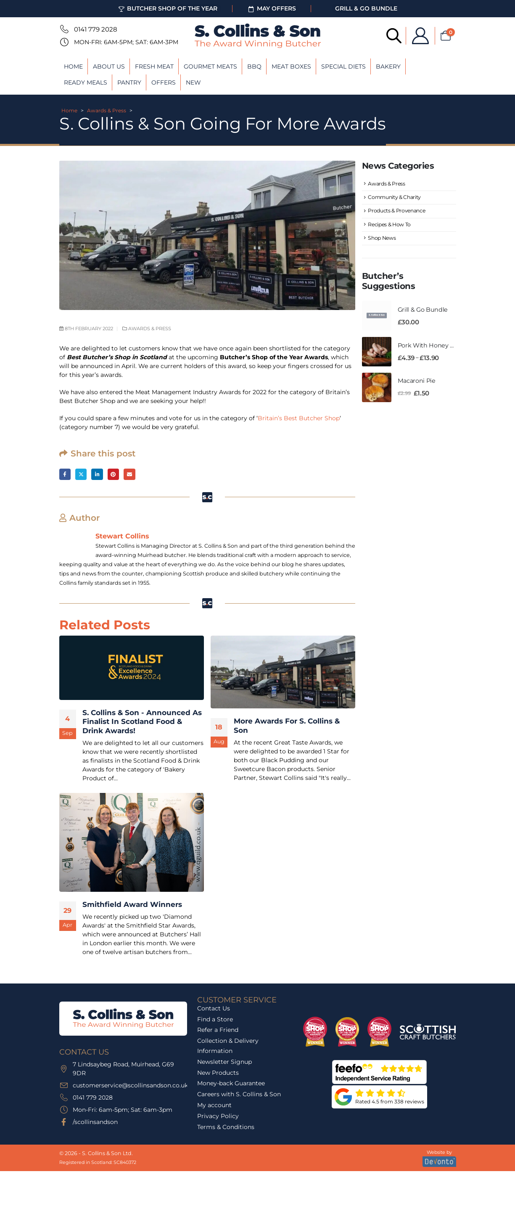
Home (73, 66)
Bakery (388, 66)
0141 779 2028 (95, 29)
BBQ (254, 66)
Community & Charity (396, 199)
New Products (218, 1073)
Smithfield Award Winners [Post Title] (132, 905)
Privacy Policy (218, 1117)
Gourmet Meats (210, 66)
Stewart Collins (122, 537)
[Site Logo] (258, 36)
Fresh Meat (154, 66)
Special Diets (343, 66)
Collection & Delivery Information (228, 1046)
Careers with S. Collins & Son (239, 1095)
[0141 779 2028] (63, 29)
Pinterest (116, 475)
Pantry (129, 82)
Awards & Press (106, 110)
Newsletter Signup (224, 1062)
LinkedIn (99, 475)
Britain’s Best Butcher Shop (299, 418)
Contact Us (213, 1009)
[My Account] (412, 35)
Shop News (382, 243)
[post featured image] (131, 668)
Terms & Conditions (225, 1128)
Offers (163, 82)
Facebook (65, 475)
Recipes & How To (390, 228)
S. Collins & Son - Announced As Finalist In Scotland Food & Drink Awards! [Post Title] (142, 722)
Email (133, 475)
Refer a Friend (217, 1031)
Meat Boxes (291, 66)
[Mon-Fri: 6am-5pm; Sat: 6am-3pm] (63, 42)
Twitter (82, 475)
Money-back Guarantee (231, 1084)
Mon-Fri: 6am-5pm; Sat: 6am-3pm (126, 42)
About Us (109, 66)
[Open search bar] (386, 35)
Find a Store (215, 1020)
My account (214, 1106)
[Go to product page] (376, 322)
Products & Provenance (398, 213)
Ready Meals (85, 82)
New (193, 82)
